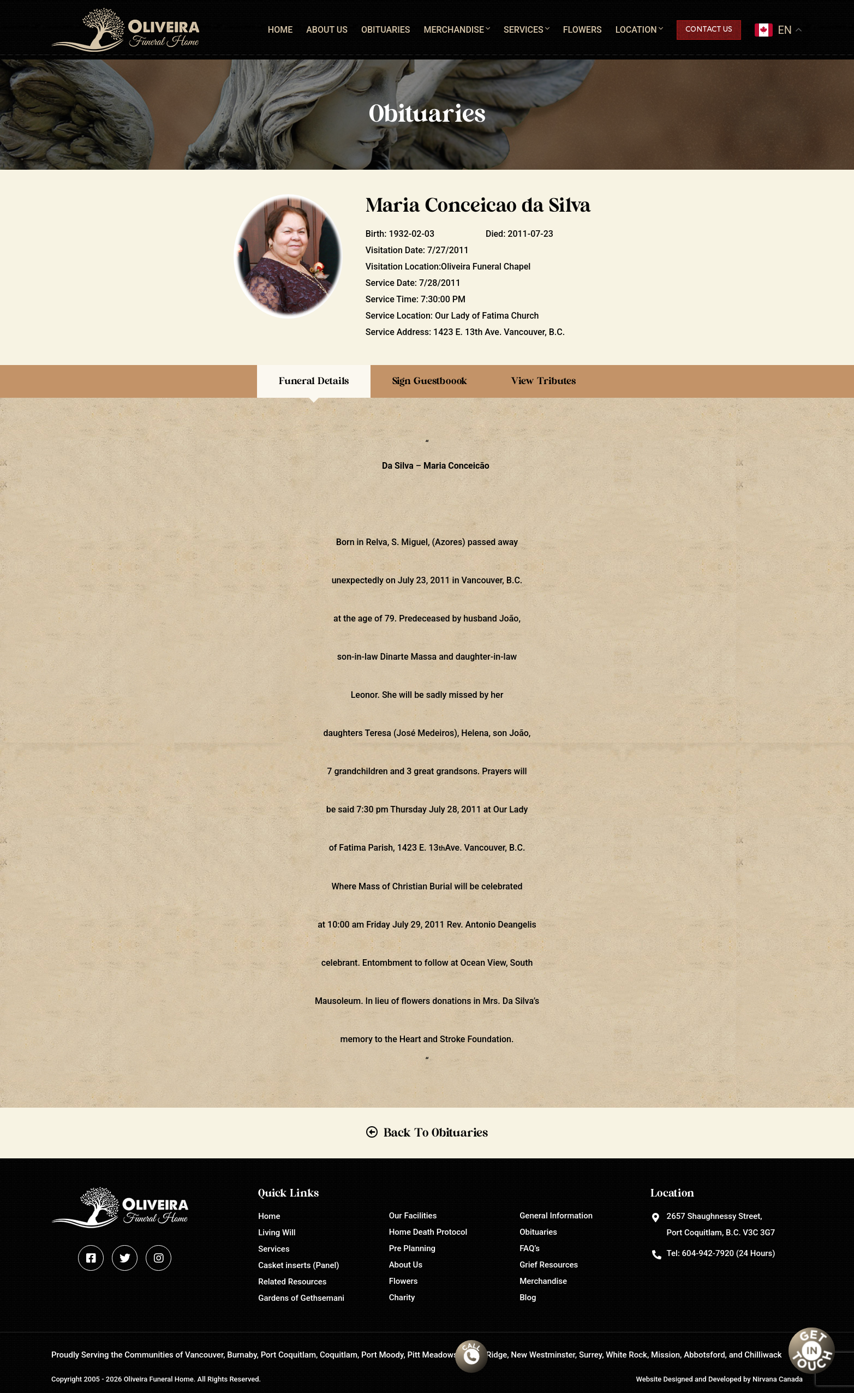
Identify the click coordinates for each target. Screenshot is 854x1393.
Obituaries (385, 30)
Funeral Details (314, 381)
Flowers (582, 30)
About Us (327, 30)
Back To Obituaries (436, 1133)
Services (524, 30)
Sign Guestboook (429, 381)
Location (636, 30)
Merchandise (453, 30)
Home (280, 30)
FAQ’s (529, 1248)
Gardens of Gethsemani (301, 1298)
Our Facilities (413, 1216)
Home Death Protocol (428, 1232)
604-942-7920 (708, 1253)
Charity (402, 1297)
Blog (527, 1297)
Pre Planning (412, 1248)
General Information (556, 1216)
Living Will (276, 1232)
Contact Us (708, 30)
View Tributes (543, 381)
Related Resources (292, 1282)
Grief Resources (548, 1265)
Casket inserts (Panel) (298, 1265)
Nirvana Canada (778, 1379)
